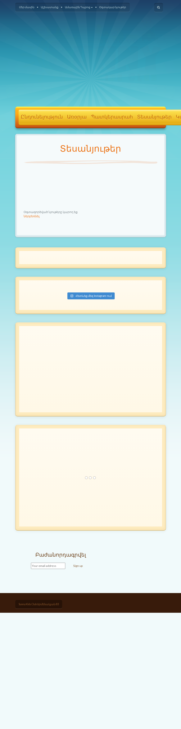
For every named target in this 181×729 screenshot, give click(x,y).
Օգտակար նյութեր (112, 7)
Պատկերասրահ (112, 117)
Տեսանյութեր (154, 117)
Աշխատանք (49, 7)
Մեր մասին (26, 7)
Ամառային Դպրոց (79, 7)
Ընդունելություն (42, 117)
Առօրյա (77, 117)
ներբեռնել (32, 216)
